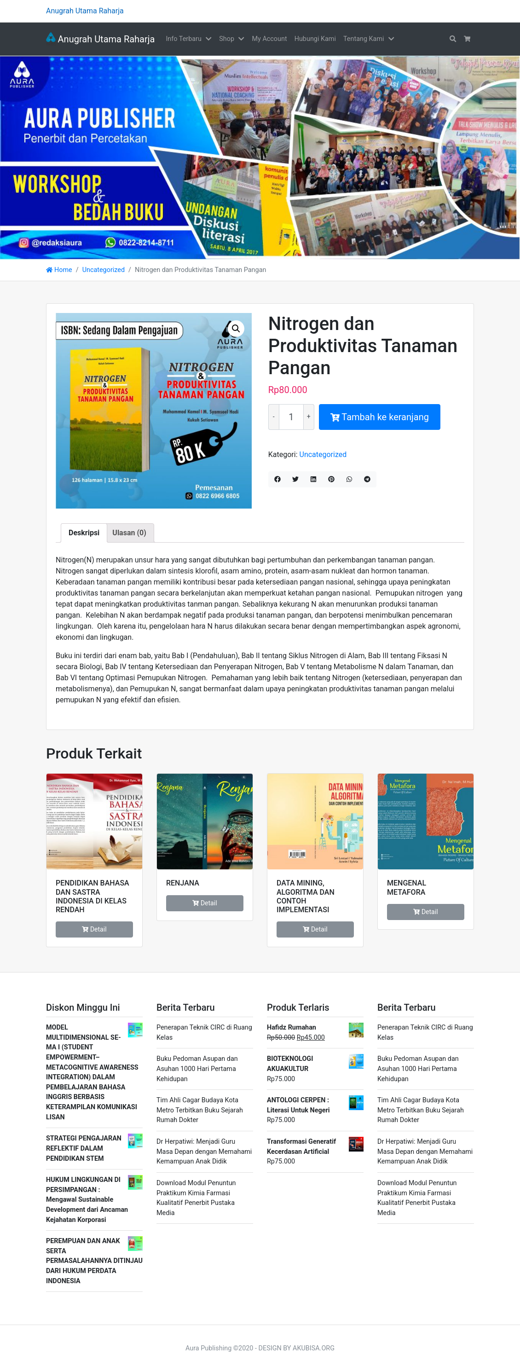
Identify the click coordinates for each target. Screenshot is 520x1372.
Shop (226, 39)
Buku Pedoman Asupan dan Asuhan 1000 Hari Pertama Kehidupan (197, 1069)
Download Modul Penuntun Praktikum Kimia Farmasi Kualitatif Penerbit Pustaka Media (196, 1198)
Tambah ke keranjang (379, 417)
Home (59, 270)
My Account (269, 39)
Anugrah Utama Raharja (100, 39)
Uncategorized (103, 270)
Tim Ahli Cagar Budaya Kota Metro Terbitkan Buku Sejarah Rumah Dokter (199, 1110)
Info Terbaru (183, 39)
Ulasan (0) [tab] (129, 532)
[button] (210, 39)
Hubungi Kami (315, 39)
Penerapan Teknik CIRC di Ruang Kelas (204, 1033)
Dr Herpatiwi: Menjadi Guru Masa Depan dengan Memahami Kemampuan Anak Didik (204, 1151)
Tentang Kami (363, 39)
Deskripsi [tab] (84, 532)
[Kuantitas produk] (291, 417)
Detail (94, 929)
